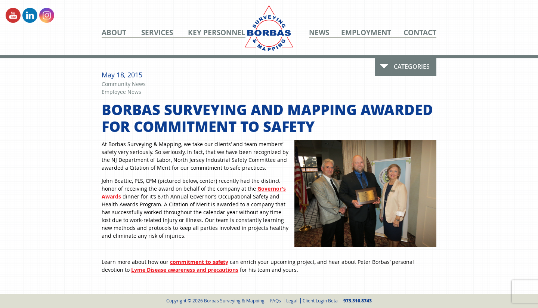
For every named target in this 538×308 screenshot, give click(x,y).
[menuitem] (121, 32)
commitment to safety (199, 261)
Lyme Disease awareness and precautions (184, 269)
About (114, 32)
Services (157, 32)
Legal (291, 301)
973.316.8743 (357, 301)
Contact (420, 32)
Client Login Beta (320, 301)
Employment (366, 32)
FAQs (275, 301)
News (319, 32)
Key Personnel (216, 32)
